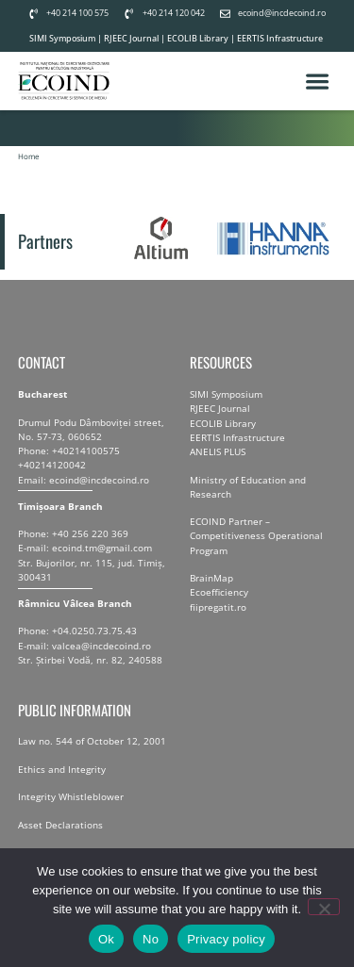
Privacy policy (226, 939)
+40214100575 (86, 466)
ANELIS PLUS (217, 466)
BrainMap (211, 593)
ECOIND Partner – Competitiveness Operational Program (256, 551)
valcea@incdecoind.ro (101, 660)
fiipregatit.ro (218, 622)
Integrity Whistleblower (71, 812)
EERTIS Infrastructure (280, 38)
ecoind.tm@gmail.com (102, 563)
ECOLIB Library (197, 38)
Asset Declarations (60, 839)
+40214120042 (52, 480)
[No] (324, 906)
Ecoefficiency (219, 608)
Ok (106, 939)
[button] (317, 89)
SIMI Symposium (62, 38)
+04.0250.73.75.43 (94, 646)
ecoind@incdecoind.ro (99, 494)
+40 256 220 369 (90, 549)
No (151, 939)
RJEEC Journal (131, 38)
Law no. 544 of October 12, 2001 (92, 756)
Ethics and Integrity (62, 784)
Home (29, 172)
